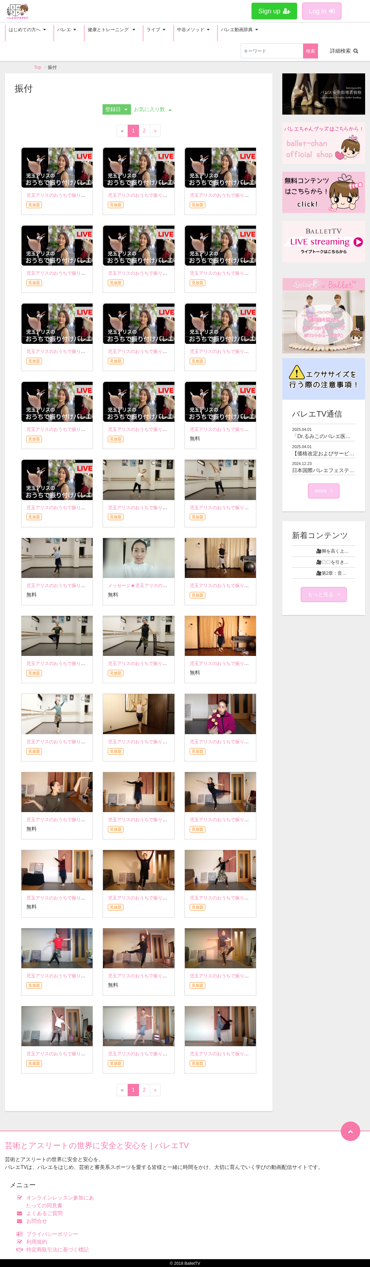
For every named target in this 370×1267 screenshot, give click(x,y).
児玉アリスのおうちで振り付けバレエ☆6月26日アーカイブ (250, 585)
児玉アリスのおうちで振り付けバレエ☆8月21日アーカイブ (168, 429)
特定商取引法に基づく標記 (54, 1249)
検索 (310, 51)
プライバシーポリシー (48, 1234)
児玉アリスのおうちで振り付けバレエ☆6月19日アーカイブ (86, 663)
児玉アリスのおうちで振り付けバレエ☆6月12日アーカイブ (168, 663)
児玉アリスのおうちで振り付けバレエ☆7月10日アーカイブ (250, 507)
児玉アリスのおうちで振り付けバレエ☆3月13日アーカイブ (168, 975)
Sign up (274, 11)
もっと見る (323, 594)
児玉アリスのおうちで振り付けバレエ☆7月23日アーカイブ (168, 507)
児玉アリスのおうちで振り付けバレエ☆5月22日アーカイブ (168, 741)
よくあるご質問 (41, 1213)
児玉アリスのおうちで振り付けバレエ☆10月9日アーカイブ (250, 195)
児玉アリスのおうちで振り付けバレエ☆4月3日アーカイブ (167, 897)
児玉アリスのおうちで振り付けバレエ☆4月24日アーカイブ (168, 819)
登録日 (116, 109)
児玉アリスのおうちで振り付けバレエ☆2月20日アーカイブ (168, 1053)
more (324, 491)
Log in (322, 11)
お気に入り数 (153, 109)
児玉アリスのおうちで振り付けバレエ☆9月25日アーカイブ (168, 273)
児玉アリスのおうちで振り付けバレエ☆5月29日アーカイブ (86, 741)
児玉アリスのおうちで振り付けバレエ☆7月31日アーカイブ (86, 507)
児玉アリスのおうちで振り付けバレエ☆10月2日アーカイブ (86, 273)
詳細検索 (344, 51)
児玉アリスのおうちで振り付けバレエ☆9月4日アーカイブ (167, 351)
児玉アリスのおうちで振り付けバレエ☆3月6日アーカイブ (249, 975)
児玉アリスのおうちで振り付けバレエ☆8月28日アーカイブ (86, 429)
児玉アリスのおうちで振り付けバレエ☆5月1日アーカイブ (85, 819)
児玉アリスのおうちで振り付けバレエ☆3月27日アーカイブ (250, 897)
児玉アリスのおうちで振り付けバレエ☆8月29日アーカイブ (250, 351)
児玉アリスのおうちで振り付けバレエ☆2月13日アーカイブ (250, 1053)
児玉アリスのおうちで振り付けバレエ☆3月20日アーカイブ (86, 975)
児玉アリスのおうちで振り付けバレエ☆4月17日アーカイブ (250, 819)
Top (38, 67)
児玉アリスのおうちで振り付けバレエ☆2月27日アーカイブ (86, 1053)
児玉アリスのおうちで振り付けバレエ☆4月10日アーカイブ (86, 897)
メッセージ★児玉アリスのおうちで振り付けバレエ (160, 585)
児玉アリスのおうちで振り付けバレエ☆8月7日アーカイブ (249, 429)
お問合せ (33, 1221)
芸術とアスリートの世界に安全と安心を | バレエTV (97, 1145)
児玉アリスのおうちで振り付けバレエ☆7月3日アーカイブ (85, 585)
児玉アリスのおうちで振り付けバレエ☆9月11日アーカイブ (86, 351)
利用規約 (33, 1242)
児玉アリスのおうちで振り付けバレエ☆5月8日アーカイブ (249, 741)
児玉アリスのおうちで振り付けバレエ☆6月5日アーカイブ (249, 663)
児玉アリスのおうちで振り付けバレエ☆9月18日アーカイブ (250, 273)
